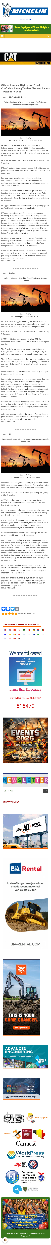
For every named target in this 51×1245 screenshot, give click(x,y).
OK (46, 790)
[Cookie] (5, 1240)
